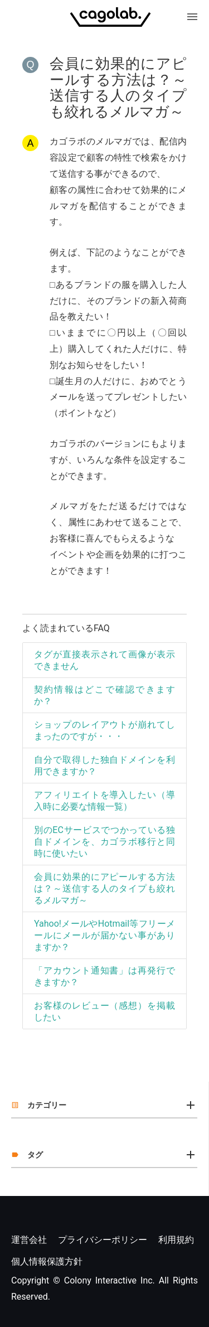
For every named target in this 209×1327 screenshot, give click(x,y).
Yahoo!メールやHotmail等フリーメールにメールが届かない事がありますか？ (104, 935)
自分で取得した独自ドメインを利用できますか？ (104, 765)
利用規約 (176, 1239)
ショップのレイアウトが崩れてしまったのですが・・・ (104, 730)
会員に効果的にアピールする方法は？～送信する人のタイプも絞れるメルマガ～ (104, 888)
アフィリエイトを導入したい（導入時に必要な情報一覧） (104, 801)
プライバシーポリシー (102, 1239)
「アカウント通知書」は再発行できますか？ (104, 976)
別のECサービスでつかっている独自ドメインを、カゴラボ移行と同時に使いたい (104, 842)
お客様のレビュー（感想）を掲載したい (104, 1011)
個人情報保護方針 (46, 1261)
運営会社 (29, 1239)
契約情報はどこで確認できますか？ (104, 695)
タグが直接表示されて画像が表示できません (104, 660)
